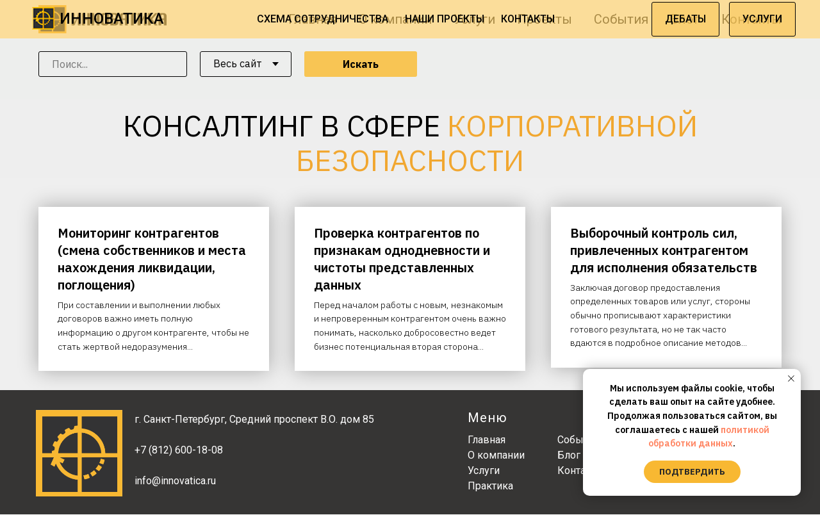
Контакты (580, 471)
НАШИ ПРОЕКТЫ (444, 19)
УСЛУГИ (762, 19)
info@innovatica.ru (175, 481)
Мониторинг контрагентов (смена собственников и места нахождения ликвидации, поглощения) (152, 258)
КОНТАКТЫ (528, 19)
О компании (496, 456)
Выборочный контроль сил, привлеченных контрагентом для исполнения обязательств (663, 250)
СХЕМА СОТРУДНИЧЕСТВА (322, 19)
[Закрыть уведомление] (791, 378)
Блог (568, 456)
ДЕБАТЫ (685, 19)
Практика (490, 486)
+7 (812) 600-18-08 (179, 451)
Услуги (484, 471)
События (578, 440)
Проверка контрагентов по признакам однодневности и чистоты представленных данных (402, 258)
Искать (361, 64)
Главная (486, 440)
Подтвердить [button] (692, 471)
